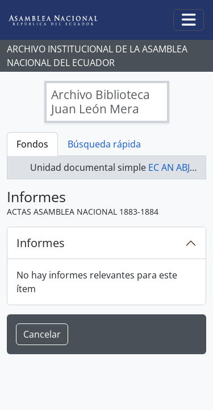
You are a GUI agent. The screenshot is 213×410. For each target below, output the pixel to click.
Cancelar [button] (42, 334)
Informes (40, 243)
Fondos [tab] (32, 144)
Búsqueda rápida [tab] (104, 144)
